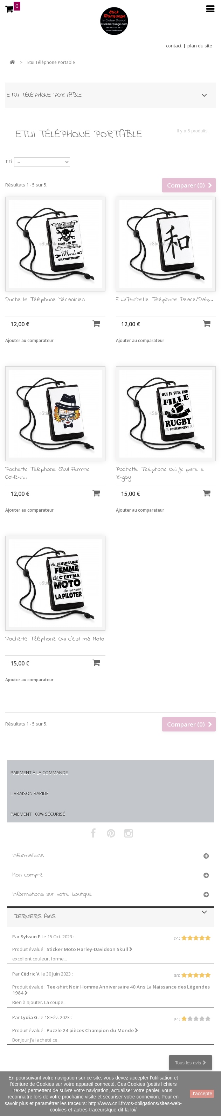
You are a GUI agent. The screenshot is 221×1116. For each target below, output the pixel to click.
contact (173, 45)
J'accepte (202, 1093)
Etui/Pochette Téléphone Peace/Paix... (164, 300)
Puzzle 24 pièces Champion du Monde (92, 1030)
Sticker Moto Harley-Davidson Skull (90, 949)
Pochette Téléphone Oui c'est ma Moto (54, 654)
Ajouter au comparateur (29, 340)
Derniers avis (34, 916)
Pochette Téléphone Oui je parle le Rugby (160, 489)
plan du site (199, 45)
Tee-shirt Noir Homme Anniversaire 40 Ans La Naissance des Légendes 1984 (111, 990)
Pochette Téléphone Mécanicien (45, 300)
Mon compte (27, 875)
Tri (8, 161)
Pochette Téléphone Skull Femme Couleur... (47, 489)
